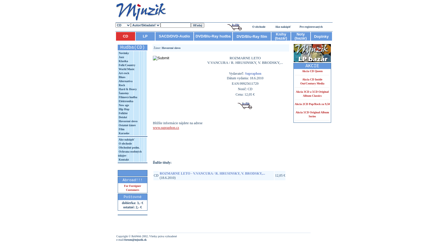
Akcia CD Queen (312, 71)
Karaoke (123, 133)
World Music (126, 69)
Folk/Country (126, 65)
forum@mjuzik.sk (135, 239)
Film (121, 129)
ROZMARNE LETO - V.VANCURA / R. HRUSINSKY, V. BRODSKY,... (212, 173)
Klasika (123, 61)
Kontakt (123, 159)
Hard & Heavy (127, 89)
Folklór (123, 113)
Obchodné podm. (129, 147)
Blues (121, 77)
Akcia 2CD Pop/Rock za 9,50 (312, 104)
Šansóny (123, 93)
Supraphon (253, 74)
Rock (121, 85)
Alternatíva (125, 81)
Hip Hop (123, 109)
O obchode (258, 26)
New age (123, 105)
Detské (122, 117)
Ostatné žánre (127, 125)
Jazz (121, 57)
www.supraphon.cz (166, 128)
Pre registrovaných (311, 26)
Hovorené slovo (127, 121)
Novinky (123, 53)
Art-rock (123, 73)
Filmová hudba (127, 97)
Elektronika (125, 101)
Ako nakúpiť (283, 26)
